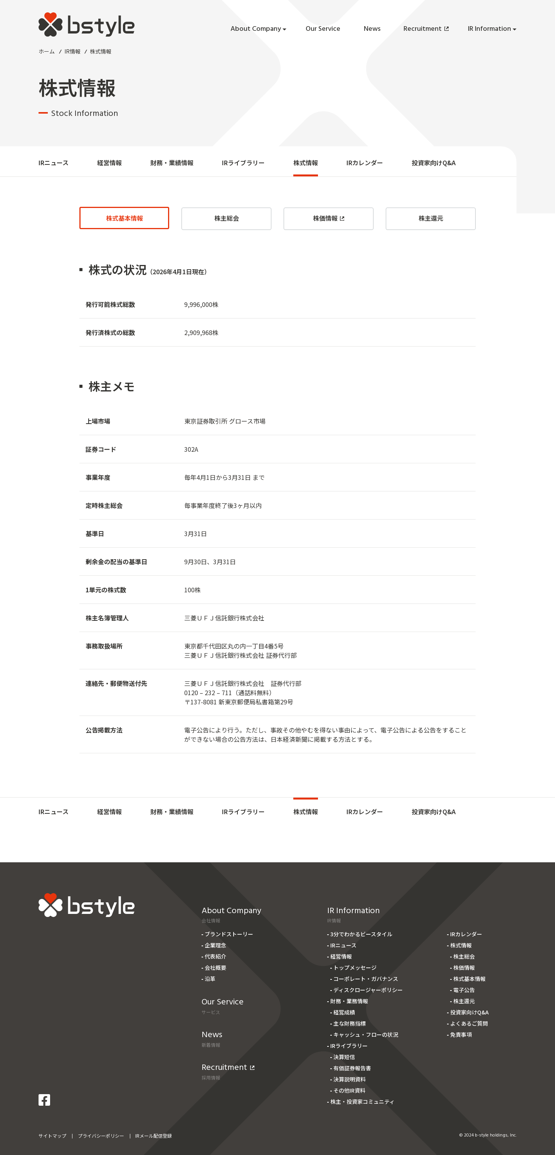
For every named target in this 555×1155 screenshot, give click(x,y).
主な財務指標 (349, 1023)
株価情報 (328, 218)
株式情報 (305, 162)
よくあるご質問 (469, 1023)
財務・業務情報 (349, 1001)
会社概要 (215, 967)
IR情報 (72, 51)
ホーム (47, 51)
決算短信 (344, 1057)
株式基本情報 (124, 218)
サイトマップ (52, 1135)
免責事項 (461, 1034)
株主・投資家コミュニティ (362, 1101)
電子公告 (464, 990)
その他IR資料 (349, 1090)
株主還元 (431, 218)
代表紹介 (215, 956)
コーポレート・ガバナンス (365, 978)
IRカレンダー (364, 162)
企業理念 (215, 945)
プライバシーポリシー (101, 1135)
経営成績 (344, 1012)
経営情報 (109, 162)
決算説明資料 (349, 1079)
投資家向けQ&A (434, 162)
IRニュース (54, 162)
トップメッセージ (355, 967)
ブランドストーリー (229, 934)
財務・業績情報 (171, 162)
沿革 (210, 978)
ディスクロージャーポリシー (368, 990)
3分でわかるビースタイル (361, 934)
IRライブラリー (243, 162)
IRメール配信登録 (153, 1135)
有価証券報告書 (352, 1068)
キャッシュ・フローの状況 (365, 1034)
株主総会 (226, 218)
